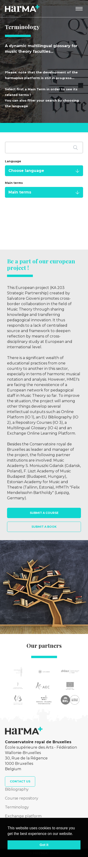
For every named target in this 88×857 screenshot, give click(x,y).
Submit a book (44, 526)
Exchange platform (23, 816)
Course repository (21, 798)
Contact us (20, 781)
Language (13, 161)
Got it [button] (44, 845)
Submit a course (44, 513)
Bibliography (17, 789)
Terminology (17, 807)
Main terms (14, 183)
